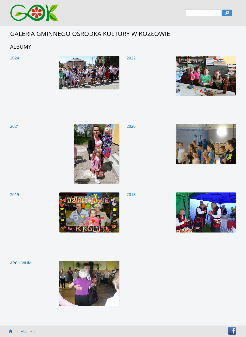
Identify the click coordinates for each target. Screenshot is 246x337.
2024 (14, 58)
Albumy (26, 331)
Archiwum (20, 263)
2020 (131, 126)
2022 (131, 58)
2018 (131, 194)
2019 (14, 194)
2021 (14, 126)
